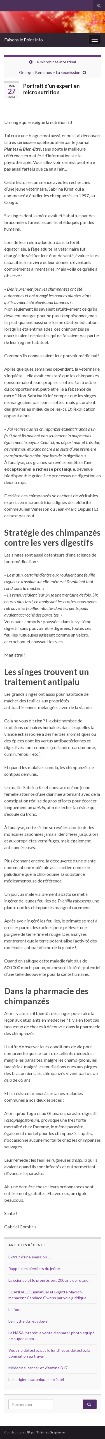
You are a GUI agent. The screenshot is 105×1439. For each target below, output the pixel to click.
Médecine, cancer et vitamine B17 (37, 1367)
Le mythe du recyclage (28, 1321)
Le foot (14, 1309)
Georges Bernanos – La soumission (49, 72)
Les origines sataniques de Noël (36, 1379)
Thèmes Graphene (50, 1432)
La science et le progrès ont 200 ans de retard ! (49, 1280)
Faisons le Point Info (23, 39)
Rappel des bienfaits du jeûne (34, 1268)
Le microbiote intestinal (55, 61)
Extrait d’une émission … (29, 1257)
